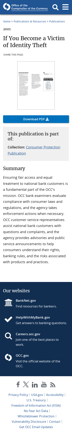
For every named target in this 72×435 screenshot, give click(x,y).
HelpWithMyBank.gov (33, 317)
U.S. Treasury (36, 400)
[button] (55, 7)
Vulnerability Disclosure (29, 421)
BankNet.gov (26, 300)
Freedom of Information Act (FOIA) (36, 405)
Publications (57, 21)
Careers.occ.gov (28, 334)
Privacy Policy (18, 395)
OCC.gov (22, 355)
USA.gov (37, 395)
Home (7, 21)
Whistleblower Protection (36, 416)
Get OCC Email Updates (36, 427)
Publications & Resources (30, 21)
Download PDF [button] (34, 119)
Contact (54, 421)
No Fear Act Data (36, 411)
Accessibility (55, 395)
